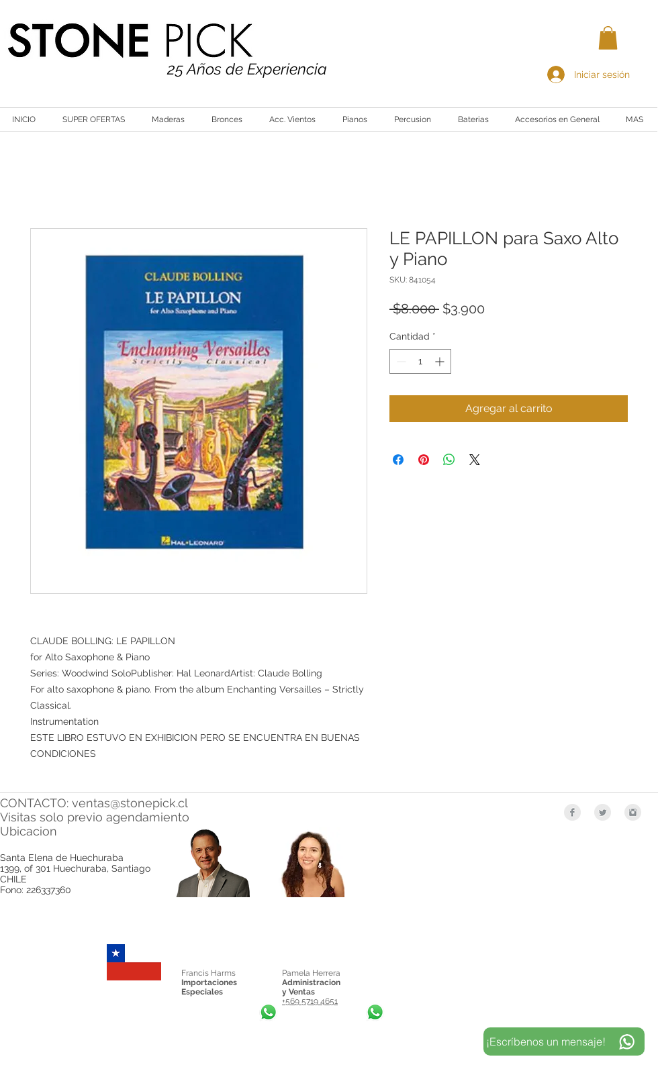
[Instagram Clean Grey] (632, 812)
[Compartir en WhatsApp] (449, 460)
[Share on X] (475, 460)
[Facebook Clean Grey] (572, 812)
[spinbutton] (420, 361)
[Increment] (440, 361)
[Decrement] (399, 361)
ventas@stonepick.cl (130, 803)
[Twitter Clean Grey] (602, 812)
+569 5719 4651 (310, 1001)
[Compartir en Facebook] (398, 460)
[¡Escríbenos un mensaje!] (564, 1041)
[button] (608, 38)
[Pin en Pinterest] (424, 460)
